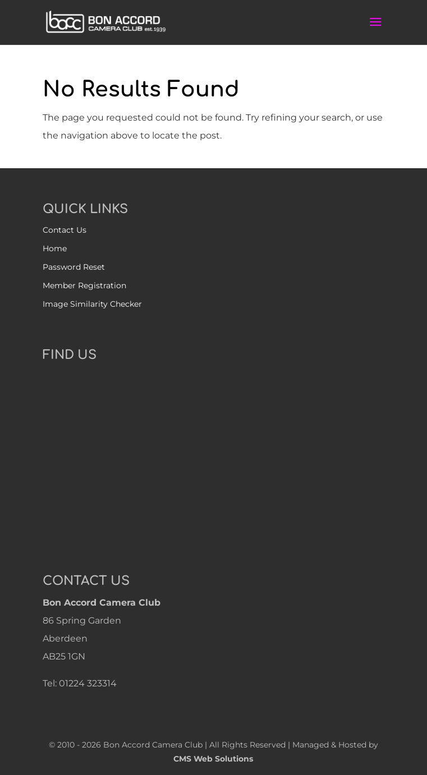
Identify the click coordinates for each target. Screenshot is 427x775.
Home (55, 248)
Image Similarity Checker (92, 304)
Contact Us (64, 230)
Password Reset (74, 267)
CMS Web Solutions (213, 759)
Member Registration (84, 285)
